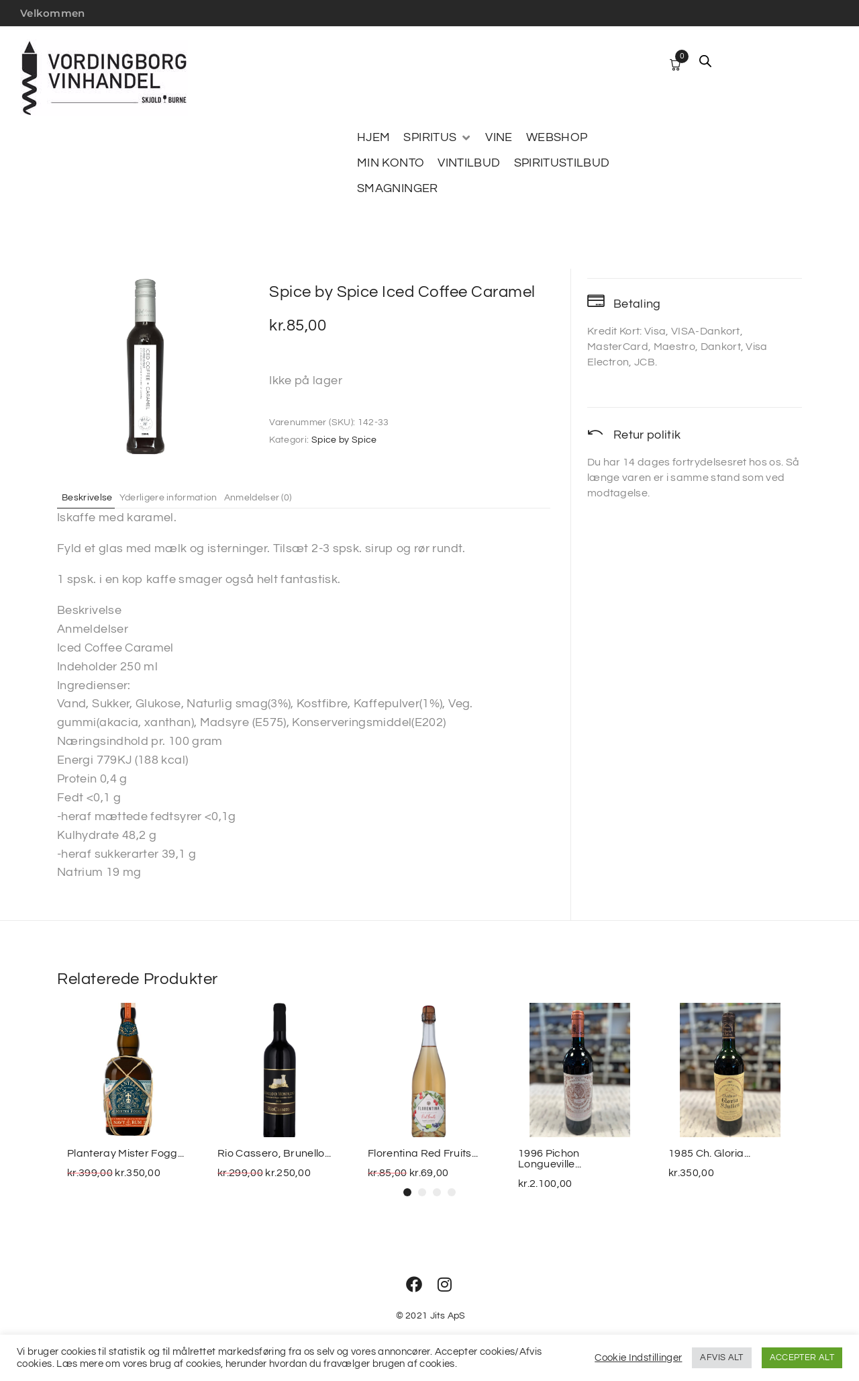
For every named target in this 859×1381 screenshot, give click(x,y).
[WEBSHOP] (557, 137)
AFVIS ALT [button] (721, 1357)
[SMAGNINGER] (397, 189)
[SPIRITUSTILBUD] (562, 163)
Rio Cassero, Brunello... (274, 1153)
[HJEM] (373, 137)
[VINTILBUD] (469, 163)
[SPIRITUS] (437, 137)
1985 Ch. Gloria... (709, 1153)
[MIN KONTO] (390, 163)
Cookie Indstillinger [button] (638, 1358)
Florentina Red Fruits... (423, 1153)
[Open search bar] (705, 61)
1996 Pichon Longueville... (549, 1158)
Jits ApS (448, 1316)
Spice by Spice (344, 440)
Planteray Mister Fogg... (126, 1153)
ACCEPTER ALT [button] (802, 1357)
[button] (407, 1192)
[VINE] (498, 137)
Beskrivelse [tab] (92, 497)
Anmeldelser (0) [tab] (285, 497)
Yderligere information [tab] (184, 497)
